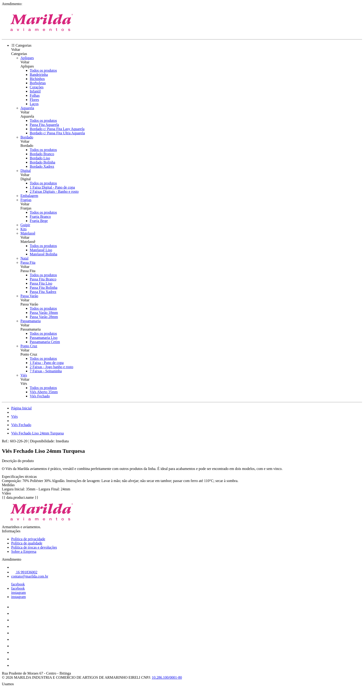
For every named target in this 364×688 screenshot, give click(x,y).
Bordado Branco (42, 154)
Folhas (35, 95)
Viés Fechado (40, 396)
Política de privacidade (28, 539)
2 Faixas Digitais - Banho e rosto (54, 191)
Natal (24, 258)
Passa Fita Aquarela (44, 125)
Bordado (26, 137)
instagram (18, 593)
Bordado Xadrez (42, 166)
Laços (34, 104)
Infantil (35, 91)
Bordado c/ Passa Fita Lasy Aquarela (57, 129)
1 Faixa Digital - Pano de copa (52, 187)
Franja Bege (39, 221)
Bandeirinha (39, 75)
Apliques (27, 58)
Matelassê (27, 233)
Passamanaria (30, 321)
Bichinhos (37, 79)
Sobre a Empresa (23, 551)
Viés (23, 375)
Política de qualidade (26, 543)
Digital (25, 171)
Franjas (25, 200)
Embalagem (29, 196)
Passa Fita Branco (43, 279)
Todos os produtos (43, 70)
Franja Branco (40, 217)
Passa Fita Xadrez (43, 292)
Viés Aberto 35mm (44, 392)
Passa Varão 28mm (44, 317)
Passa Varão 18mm (44, 313)
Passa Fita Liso (41, 283)
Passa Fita (27, 262)
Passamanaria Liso (44, 338)
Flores (34, 100)
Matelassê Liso (41, 250)
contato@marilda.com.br (29, 576)
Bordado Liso (40, 158)
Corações (37, 87)
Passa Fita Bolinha (43, 287)
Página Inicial (21, 408)
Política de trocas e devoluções (34, 547)
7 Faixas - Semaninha (46, 371)
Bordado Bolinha (42, 162)
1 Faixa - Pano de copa (47, 363)
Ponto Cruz (28, 346)
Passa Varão (29, 296)
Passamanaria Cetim (45, 342)
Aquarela (27, 108)
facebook (18, 584)
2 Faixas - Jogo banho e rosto (51, 367)
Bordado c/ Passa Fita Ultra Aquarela (57, 133)
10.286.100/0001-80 (167, 677)
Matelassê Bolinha (43, 254)
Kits (23, 229)
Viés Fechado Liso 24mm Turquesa (37, 433)
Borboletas (38, 83)
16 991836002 (24, 572)
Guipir (25, 225)
